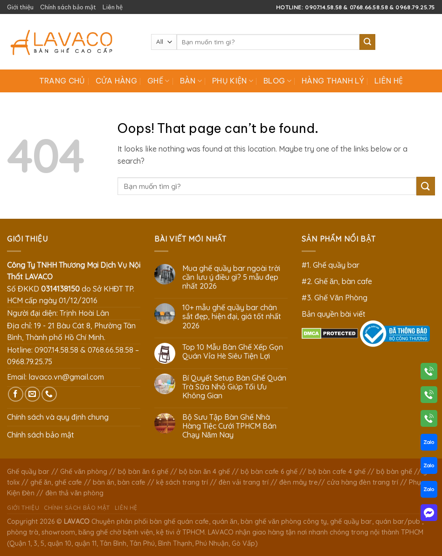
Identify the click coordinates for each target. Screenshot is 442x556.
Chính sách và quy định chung (58, 417)
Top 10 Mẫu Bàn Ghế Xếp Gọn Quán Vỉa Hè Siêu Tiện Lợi (232, 352)
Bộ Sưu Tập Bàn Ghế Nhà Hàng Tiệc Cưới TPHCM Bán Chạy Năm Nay (229, 426)
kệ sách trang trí (182, 482)
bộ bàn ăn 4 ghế (204, 471)
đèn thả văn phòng (74, 493)
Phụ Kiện (232, 80)
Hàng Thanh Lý (333, 80)
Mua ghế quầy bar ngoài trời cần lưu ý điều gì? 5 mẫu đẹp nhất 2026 (231, 277)
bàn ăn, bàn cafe (119, 482)
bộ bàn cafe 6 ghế (269, 471)
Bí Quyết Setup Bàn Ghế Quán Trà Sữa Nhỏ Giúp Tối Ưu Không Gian (234, 387)
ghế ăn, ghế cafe (56, 482)
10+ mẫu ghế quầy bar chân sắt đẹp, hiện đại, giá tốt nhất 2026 (231, 316)
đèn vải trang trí (244, 482)
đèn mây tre (298, 482)
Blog (277, 80)
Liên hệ (113, 7)
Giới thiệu (20, 7)
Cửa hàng (117, 80)
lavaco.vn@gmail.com (66, 377)
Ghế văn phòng (83, 471)
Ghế (158, 80)
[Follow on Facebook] (15, 394)
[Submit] (367, 42)
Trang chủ (62, 80)
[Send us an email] (32, 394)
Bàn (191, 80)
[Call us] (49, 394)
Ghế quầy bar (28, 471)
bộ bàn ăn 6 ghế (143, 471)
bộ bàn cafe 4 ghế (337, 471)
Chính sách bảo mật (68, 7)
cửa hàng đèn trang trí (362, 482)
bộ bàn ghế (394, 471)
